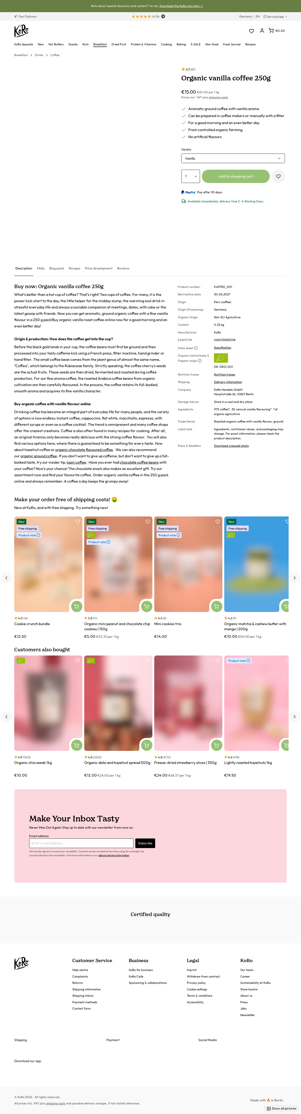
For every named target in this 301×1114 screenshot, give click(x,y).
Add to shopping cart (236, 176)
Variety (186, 149)
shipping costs (218, 97)
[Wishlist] (251, 31)
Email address (39, 836)
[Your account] (262, 31)
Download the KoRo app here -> (181, 6)
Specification (222, 347)
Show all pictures (281, 1108)
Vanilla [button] (190, 158)
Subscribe (145, 843)
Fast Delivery (25, 16)
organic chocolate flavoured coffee (84, 449)
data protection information (113, 855)
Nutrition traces (224, 374)
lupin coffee (76, 462)
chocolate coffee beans (139, 462)
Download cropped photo (231, 446)
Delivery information (228, 382)
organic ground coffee (39, 456)
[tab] (23, 268)
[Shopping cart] (277, 30)
